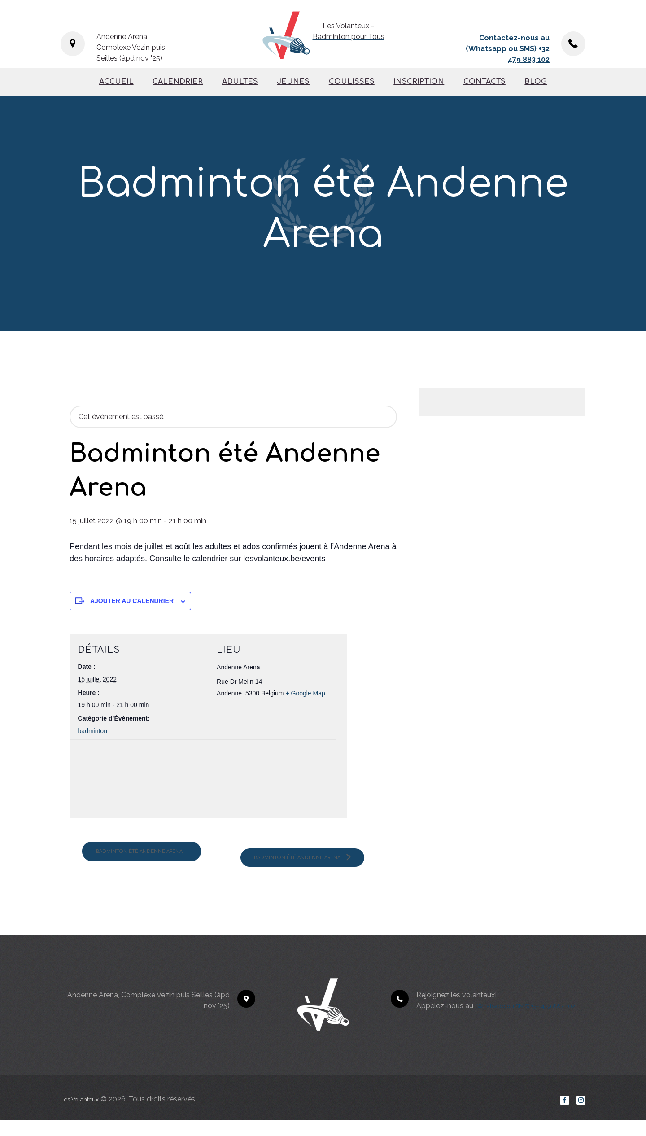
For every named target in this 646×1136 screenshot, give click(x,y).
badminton (92, 730)
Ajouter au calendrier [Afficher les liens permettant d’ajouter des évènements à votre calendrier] (132, 600)
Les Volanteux (84, 1113)
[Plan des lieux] (125, 781)
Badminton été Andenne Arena (155, 858)
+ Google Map (305, 693)
